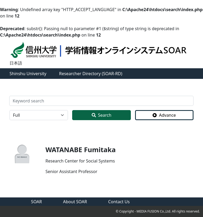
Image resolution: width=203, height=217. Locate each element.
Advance (164, 115)
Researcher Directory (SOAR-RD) (90, 73)
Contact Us (119, 202)
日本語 (16, 63)
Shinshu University (28, 73)
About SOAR (75, 202)
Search (102, 115)
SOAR (36, 202)
